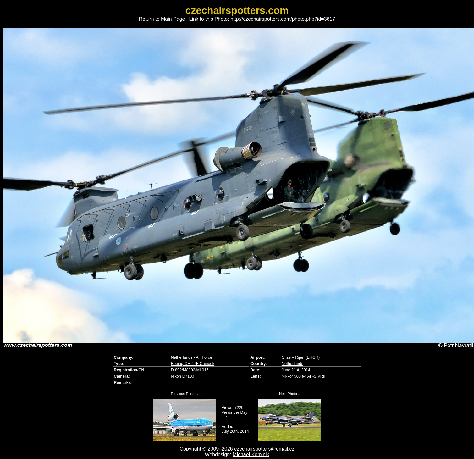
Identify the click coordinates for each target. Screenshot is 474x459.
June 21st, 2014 (296, 370)
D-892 (176, 370)
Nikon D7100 (182, 376)
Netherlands (292, 363)
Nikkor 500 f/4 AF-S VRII (303, 376)
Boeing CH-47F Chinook (192, 363)
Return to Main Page (162, 19)
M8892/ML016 (196, 370)
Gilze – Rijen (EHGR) (301, 357)
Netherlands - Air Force (191, 357)
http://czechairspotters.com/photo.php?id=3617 (282, 19)
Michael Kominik (251, 454)
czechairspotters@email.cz (264, 448)
